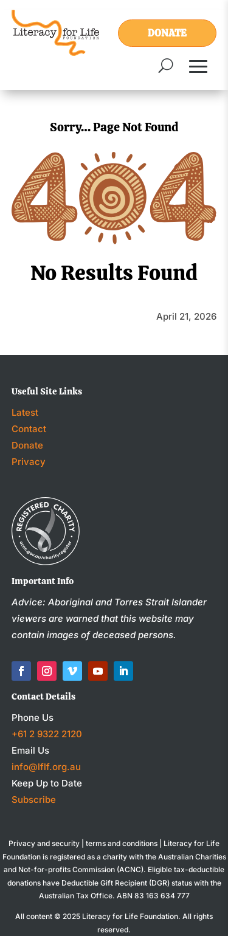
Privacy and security (44, 843)
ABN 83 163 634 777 (153, 895)
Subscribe (34, 799)
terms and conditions (121, 843)
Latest (25, 412)
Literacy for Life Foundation (130, 916)
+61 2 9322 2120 (47, 734)
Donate (167, 33)
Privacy (29, 461)
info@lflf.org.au (46, 767)
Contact (29, 429)
